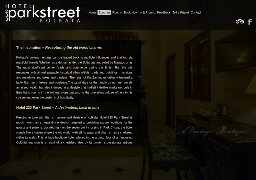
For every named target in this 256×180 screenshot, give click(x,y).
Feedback (163, 12)
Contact (196, 12)
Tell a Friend (180, 12)
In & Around (147, 12)
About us (104, 12)
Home (92, 12)
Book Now (131, 12)
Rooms (117, 12)
